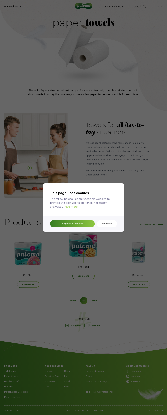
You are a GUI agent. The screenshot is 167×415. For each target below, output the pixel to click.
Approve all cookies (72, 223)
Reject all (107, 223)
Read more (70, 206)
